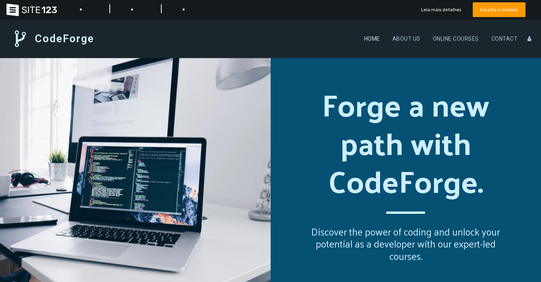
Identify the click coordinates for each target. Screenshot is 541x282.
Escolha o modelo (497, 9)
